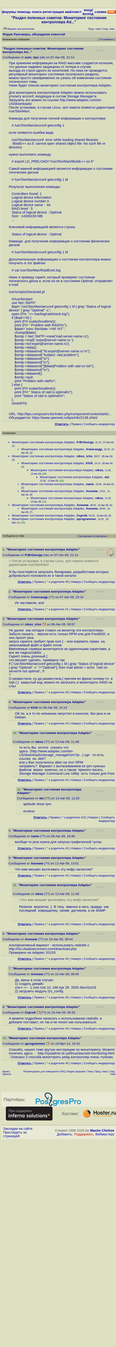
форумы (9, 12)
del (107, 477)
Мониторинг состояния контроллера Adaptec (43, 442)
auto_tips (32, 57)
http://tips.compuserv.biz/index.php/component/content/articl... (64, 414)
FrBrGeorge (85, 442)
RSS (111, 536)
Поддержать (84, 1134)
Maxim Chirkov (102, 1130)
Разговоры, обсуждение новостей (39, 34)
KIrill (89, 463)
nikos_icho (84, 456)
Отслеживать (106, 39)
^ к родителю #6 (57, 997)
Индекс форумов (76, 1071)
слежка (100, 12)
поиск (37, 12)
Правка (76, 424)
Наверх (76, 581)
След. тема (112, 1072)
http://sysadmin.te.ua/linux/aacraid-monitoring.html (76, 1053)
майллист (73, 12)
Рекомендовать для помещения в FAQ (44, 1071)
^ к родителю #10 (74, 817)
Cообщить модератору (99, 424)
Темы (90, 1071)
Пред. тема (101, 1071)
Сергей (82, 515)
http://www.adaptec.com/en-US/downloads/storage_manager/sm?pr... (50, 753)
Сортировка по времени (92, 536)
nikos (99, 470)
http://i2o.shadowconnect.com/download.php (43, 949)
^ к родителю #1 (57, 609)
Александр (94, 449)
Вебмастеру (104, 1134)
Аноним (92, 491)
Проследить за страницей (15, 1134)
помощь (24, 12)
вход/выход (87, 12)
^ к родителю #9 (57, 924)
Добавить (64, 1134)
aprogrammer (86, 519)
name (90, 484)
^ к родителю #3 (57, 723)
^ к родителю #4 (57, 780)
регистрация (53, 12)
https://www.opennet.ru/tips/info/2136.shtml (65, 418)
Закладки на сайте (17, 1128)
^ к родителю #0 (57, 581)
